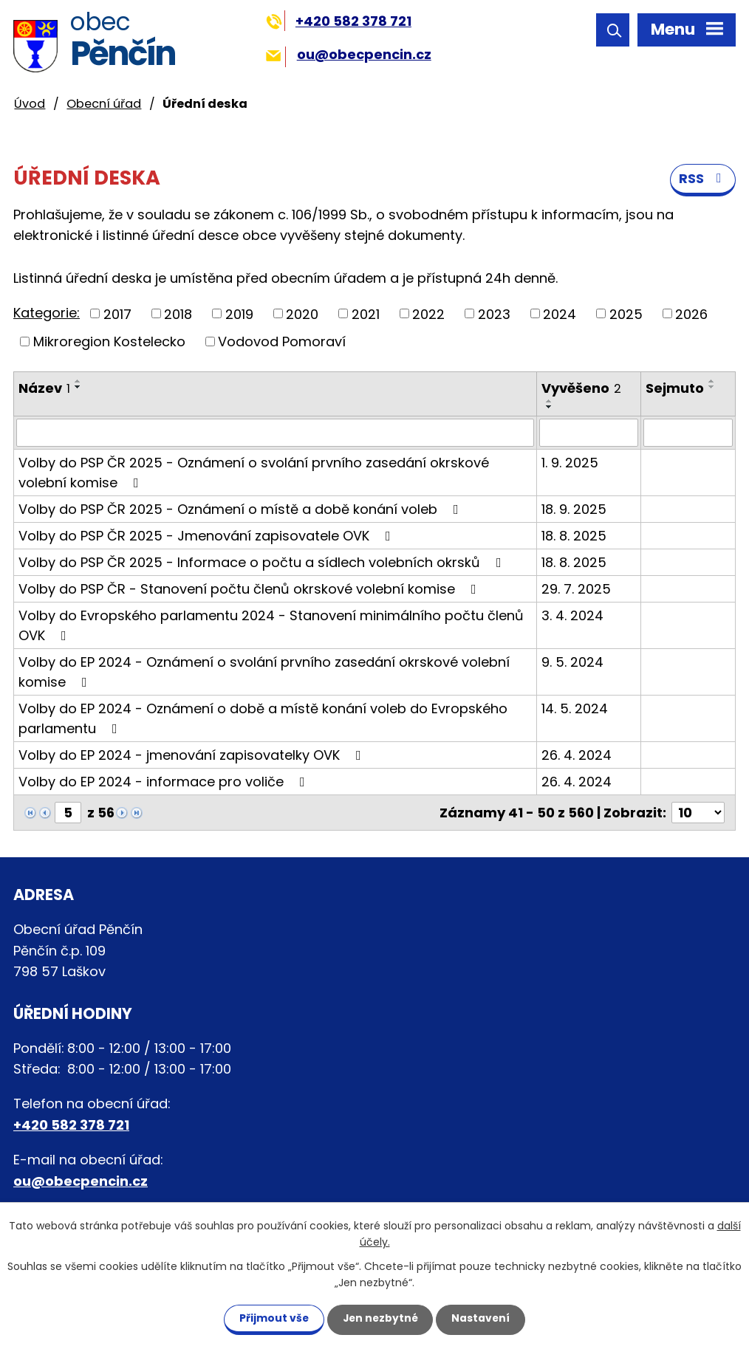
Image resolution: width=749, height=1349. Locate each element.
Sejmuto (675, 389)
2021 (366, 314)
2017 (117, 314)
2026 (691, 314)
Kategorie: (46, 313)
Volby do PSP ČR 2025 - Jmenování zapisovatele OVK (207, 536)
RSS (703, 180)
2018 (178, 314)
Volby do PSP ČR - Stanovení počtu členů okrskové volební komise (250, 589)
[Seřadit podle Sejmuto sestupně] (712, 388)
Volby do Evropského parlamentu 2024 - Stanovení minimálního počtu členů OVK (271, 626)
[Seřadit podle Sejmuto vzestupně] (712, 382)
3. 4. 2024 (572, 616)
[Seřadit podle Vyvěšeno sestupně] (549, 408)
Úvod (29, 103)
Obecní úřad (103, 103)
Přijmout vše (271, 1318)
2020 (302, 314)
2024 (559, 314)
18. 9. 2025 (573, 510)
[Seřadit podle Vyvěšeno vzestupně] (549, 402)
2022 (428, 314)
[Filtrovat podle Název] (275, 433)
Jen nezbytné (380, 1318)
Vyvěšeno (581, 389)
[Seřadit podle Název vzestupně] (78, 382)
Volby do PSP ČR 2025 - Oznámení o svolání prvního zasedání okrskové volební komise (253, 473)
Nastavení (483, 1318)
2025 (626, 314)
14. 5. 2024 (574, 709)
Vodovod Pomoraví (282, 342)
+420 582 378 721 (338, 21)
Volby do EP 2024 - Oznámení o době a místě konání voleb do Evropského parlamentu (262, 719)
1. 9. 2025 (569, 463)
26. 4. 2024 (576, 755)
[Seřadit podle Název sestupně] (78, 388)
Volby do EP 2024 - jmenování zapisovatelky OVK (192, 755)
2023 (494, 314)
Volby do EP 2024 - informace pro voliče (164, 782)
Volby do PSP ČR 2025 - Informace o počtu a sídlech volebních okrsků (262, 563)
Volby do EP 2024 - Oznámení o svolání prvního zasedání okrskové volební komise (264, 672)
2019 (239, 314)
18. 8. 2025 (573, 536)
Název (44, 389)
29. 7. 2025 (576, 589)
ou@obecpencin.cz (348, 54)
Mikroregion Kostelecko (109, 342)
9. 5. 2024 (572, 662)
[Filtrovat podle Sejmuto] (688, 433)
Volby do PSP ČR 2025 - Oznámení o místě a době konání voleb (241, 510)
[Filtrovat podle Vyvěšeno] (588, 433)
